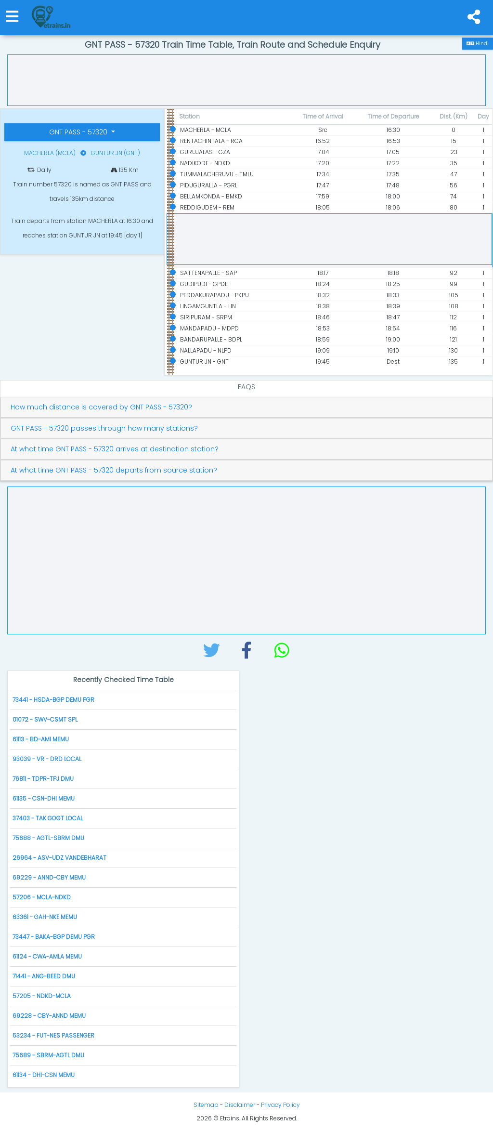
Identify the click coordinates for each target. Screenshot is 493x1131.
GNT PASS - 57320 (79, 132)
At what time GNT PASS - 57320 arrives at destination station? (115, 449)
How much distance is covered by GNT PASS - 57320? (101, 407)
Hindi (478, 43)
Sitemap (206, 1105)
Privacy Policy (280, 1105)
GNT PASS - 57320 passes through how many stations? (104, 428)
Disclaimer (239, 1105)
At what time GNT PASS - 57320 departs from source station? (114, 470)
